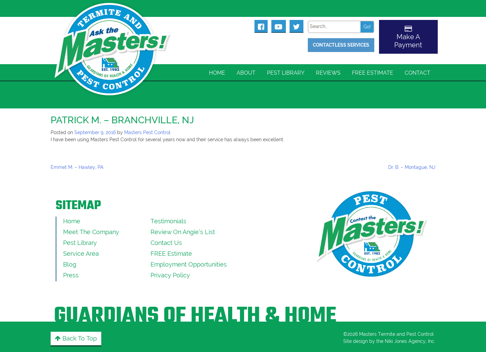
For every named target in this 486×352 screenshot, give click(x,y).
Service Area (81, 253)
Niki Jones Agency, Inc (409, 341)
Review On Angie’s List (183, 231)
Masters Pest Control (147, 132)
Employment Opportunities (189, 264)
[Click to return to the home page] (113, 41)
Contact (417, 73)
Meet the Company (91, 231)
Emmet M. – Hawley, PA (77, 167)
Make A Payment (408, 41)
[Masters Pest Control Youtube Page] (278, 26)
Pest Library (285, 73)
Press (71, 275)
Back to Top (76, 338)
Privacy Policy (170, 275)
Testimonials (168, 221)
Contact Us (166, 242)
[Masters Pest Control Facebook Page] (261, 26)
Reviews (328, 73)
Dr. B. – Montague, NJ (411, 167)
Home (217, 73)
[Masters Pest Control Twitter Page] (296, 26)
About (246, 73)
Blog (69, 264)
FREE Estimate (372, 73)
